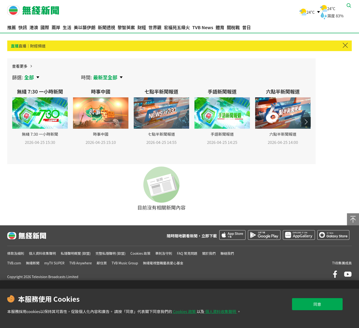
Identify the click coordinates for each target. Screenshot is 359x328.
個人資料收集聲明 (220, 311)
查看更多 (299, 69)
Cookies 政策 (184, 311)
